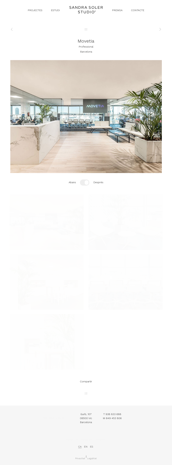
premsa (117, 10)
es (91, 448)
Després (98, 182)
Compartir (86, 381)
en (86, 448)
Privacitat (80, 460)
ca (80, 448)
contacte (137, 10)
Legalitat (92, 460)
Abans (72, 182)
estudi (55, 10)
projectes (35, 10)
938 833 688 (113, 415)
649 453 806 (114, 419)
